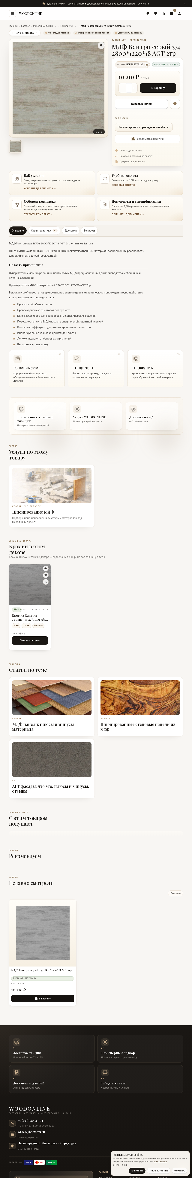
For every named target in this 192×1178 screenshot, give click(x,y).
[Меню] (12, 13)
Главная (13, 26)
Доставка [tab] (70, 230)
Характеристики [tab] (44, 230)
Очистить (175, 893)
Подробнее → (160, 1161)
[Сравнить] (46, 582)
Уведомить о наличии (147, 139)
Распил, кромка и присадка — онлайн (143, 127)
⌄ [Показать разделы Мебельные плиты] (55, 26)
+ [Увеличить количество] (134, 88)
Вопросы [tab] (89, 230)
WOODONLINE (30, 13)
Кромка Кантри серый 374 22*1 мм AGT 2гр (29, 618)
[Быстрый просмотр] (46, 568)
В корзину (158, 88)
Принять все (137, 1170)
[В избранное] (175, 104)
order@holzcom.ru (31, 1132)
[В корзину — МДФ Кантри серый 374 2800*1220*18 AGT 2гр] (42, 998)
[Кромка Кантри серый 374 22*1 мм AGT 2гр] (30, 584)
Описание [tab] (18, 230)
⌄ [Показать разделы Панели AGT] (76, 26)
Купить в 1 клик (141, 104)
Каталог (25, 26)
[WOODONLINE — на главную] (96, 1110)
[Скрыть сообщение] (185, 3)
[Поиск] (148, 13)
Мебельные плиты (43, 26)
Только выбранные (158, 1170)
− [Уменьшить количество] (122, 88)
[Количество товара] (129, 88)
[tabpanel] (96, 313)
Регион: (24, 32)
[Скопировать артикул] (146, 64)
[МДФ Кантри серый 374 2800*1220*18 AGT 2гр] (42, 972)
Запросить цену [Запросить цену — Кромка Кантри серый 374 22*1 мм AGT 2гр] (30, 640)
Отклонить (179, 1170)
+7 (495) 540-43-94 (30, 1120)
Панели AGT (67, 26)
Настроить (122, 1165)
